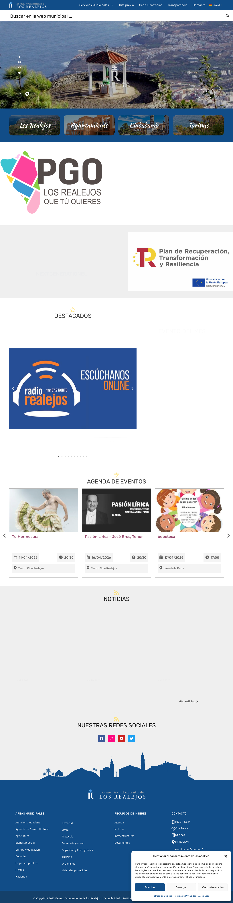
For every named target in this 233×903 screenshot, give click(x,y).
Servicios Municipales (96, 5)
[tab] (20, 94)
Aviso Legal (204, 896)
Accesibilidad (112, 898)
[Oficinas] (173, 835)
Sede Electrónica (150, 5)
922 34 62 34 (182, 821)
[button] (226, 856)
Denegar (181, 887)
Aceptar (150, 887)
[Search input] (116, 16)
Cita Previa (181, 828)
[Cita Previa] (173, 829)
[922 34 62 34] (173, 822)
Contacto (199, 5)
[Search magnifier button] (227, 15)
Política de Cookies (162, 896)
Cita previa (126, 5)
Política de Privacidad (185, 896)
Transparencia (177, 5)
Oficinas (180, 835)
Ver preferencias (213, 887)
